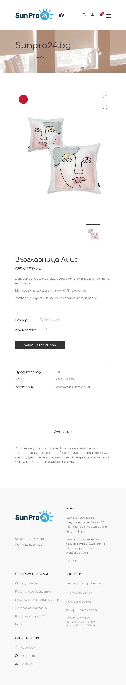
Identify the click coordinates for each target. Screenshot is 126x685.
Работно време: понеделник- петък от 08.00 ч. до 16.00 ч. (80, 621)
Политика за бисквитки (33, 591)
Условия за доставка (31, 608)
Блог (18, 624)
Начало (21, 57)
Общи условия (26, 583)
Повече (71, 560)
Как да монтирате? (30, 616)
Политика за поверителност (37, 599)
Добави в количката (40, 345)
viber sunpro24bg (78, 601)
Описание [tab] (63, 432)
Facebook (25, 647)
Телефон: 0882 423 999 (82, 610)
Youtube (24, 664)
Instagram (25, 656)
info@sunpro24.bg (79, 592)
